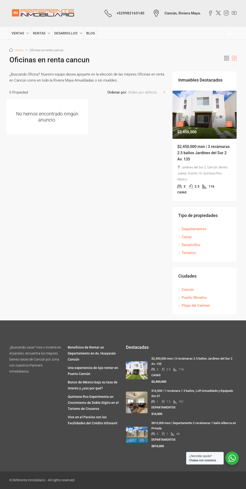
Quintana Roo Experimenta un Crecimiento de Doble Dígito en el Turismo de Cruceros (93, 403)
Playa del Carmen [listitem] (194, 305)
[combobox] (147, 92)
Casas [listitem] (185, 237)
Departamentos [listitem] (192, 229)
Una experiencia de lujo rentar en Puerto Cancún (93, 371)
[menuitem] (229, 33)
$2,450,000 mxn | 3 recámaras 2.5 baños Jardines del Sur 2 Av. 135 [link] (203, 152)
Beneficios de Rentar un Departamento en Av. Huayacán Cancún (92, 353)
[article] (204, 146)
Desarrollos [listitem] (189, 245)
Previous (180, 124)
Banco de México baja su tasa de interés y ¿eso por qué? (92, 385)
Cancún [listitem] (186, 289)
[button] (226, 58)
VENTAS (18, 33)
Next (229, 124)
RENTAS (39, 33)
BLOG (90, 33)
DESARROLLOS (65, 33)
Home (19, 50)
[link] (204, 115)
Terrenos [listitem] (187, 253)
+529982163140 (130, 13)
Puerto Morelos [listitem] (192, 297)
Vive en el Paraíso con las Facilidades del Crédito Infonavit (92, 420)
